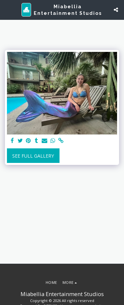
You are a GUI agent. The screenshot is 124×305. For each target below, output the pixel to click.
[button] (7, 9)
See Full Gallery (33, 156)
